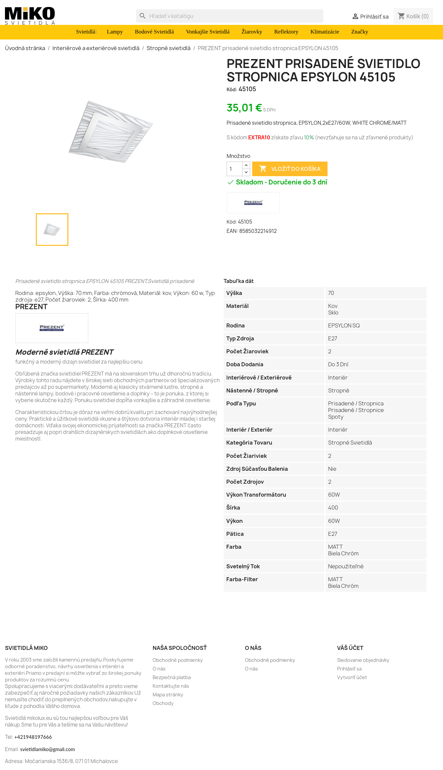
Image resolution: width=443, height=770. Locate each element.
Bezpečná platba (172, 677)
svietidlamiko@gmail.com (47, 749)
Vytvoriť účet (352, 677)
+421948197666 (33, 737)
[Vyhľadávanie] (229, 16)
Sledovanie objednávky (363, 660)
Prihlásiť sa (349, 668)
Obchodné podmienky (178, 660)
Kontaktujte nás (171, 686)
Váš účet (350, 648)
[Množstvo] (235, 169)
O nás (159, 668)
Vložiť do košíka (290, 169)
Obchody (163, 703)
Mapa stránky (168, 694)
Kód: (232, 89)
